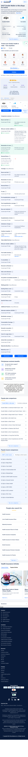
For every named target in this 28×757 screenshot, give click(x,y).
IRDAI (2, 705)
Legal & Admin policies (5, 674)
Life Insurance (5, 614)
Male (4, 48)
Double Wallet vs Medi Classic (8, 421)
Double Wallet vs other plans (8, 403)
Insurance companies (5, 654)
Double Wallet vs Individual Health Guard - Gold (12, 407)
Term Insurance (6, 615)
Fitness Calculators (6, 628)
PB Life (2, 659)
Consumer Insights (5, 663)
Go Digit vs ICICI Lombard (7, 490)
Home (2, 98)
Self (5, 57)
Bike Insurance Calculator (6, 645)
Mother (22, 64)
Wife (14, 57)
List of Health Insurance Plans (9, 519)
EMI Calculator (4, 634)
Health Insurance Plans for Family (10, 529)
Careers (2, 672)
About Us (3, 668)
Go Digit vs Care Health (6, 466)
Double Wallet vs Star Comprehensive (9, 432)
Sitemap (2, 670)
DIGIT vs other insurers (7, 454)
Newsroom (3, 656)
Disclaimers (4, 603)
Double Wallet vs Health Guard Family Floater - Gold (13, 411)
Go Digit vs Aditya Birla (6, 459)
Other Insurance (6, 621)
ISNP (2, 676)
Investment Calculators (7, 626)
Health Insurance (6, 98)
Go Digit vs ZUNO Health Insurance (9, 476)
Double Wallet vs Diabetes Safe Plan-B (10, 428)
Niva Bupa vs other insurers (21, 454)
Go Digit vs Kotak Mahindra (7, 497)
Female (10, 48)
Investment (5, 617)
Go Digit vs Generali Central (7, 480)
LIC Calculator (4, 635)
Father (14, 64)
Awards (2, 657)
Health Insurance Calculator (6, 639)
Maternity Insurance (7, 524)
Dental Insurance (6, 545)
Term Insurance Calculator (6, 632)
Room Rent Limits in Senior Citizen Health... (10, 590)
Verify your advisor (5, 679)
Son (23, 57)
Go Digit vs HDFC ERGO (6, 487)
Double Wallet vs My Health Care (8, 418)
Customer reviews (4, 652)
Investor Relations (4, 681)
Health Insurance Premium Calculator (11, 550)
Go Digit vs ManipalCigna (7, 473)
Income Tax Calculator (5, 630)
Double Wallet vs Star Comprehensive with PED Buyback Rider (12, 439)
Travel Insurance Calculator (6, 641)
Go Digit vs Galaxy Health (7, 483)
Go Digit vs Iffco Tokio (6, 494)
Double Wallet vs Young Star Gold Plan (10, 435)
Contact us (3, 677)
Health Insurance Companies (9, 534)
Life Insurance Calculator (6, 637)
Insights (2, 661)
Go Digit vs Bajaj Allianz (6, 462)
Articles (2, 650)
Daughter (5, 64)
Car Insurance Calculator (6, 643)
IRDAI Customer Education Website (10, 705)
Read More (18, 13)
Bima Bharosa (19, 705)
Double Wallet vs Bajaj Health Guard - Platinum (12, 414)
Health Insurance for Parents (9, 555)
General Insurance (6, 612)
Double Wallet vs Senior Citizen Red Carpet (11, 425)
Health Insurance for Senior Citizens (10, 539)
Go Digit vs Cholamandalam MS (8, 469)
